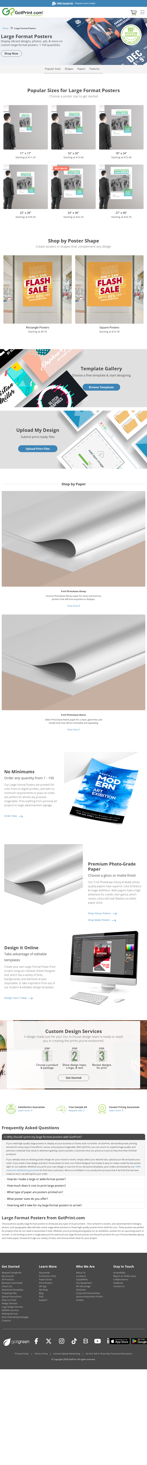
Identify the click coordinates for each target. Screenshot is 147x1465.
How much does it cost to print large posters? (35, 1185)
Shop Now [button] (11, 53)
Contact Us (118, 1286)
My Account (8, 1276)
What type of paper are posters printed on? (33, 1192)
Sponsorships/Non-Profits (89, 1296)
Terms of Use (41, 1353)
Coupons (6, 1320)
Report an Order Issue (124, 1276)
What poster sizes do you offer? (26, 1199)
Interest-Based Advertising (66, 1353)
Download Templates (12, 1289)
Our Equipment (84, 1282)
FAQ (41, 1296)
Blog (41, 1293)
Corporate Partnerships (88, 1293)
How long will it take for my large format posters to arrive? (43, 1205)
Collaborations (120, 1279)
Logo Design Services (12, 1306)
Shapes (69, 68)
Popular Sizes (53, 68)
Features (94, 68)
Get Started (73, 1078)
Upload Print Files (38, 449)
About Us (80, 1272)
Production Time (47, 1276)
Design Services (9, 1303)
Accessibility (119, 1272)
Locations (81, 1276)
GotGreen (81, 1289)
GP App (42, 1286)
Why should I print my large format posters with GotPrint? (43, 1137)
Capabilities (82, 1279)
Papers (81, 68)
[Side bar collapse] (142, 12)
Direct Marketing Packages (15, 1317)
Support (43, 1299)
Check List (7, 1286)
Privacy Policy (22, 1353)
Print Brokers (45, 1282)
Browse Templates (101, 387)
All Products (8, 1279)
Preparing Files (9, 1293)
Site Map (43, 1289)
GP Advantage (83, 1286)
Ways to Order (9, 1299)
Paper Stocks (45, 1279)
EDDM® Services (10, 1310)
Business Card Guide (12, 1282)
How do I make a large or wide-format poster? (35, 1179)
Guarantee (44, 1272)
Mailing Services (10, 1313)
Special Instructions (12, 1296)
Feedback (118, 1282)
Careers (80, 1299)
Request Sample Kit (11, 1272)
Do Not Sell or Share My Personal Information (109, 1353)
